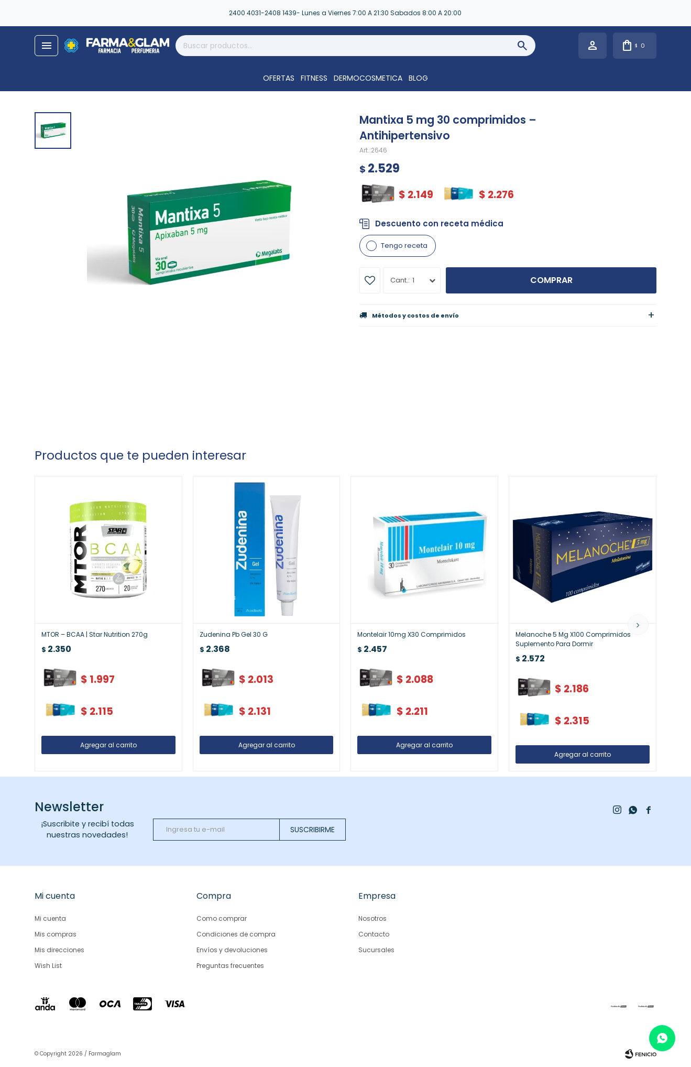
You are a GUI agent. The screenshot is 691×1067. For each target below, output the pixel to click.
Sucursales (376, 949)
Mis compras (55, 934)
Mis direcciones (59, 949)
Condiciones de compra (236, 934)
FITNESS (314, 78)
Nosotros (372, 918)
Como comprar (221, 918)
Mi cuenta (50, 918)
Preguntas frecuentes (230, 965)
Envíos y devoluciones (232, 949)
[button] (638, 625)
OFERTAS (278, 78)
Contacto (373, 934)
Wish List (48, 965)
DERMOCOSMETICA (368, 78)
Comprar (551, 280)
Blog (418, 78)
